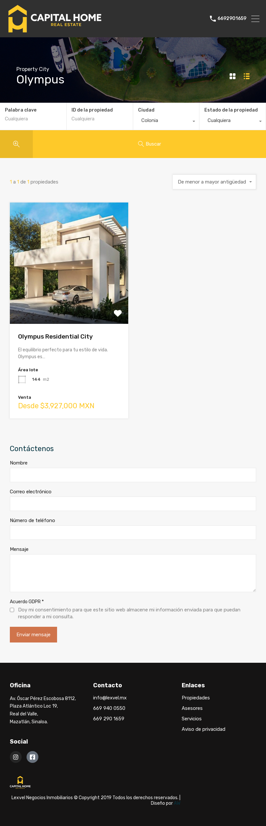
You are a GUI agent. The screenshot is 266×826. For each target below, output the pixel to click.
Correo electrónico (30, 492)
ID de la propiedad (92, 110)
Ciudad (146, 110)
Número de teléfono (32, 520)
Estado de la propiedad (231, 110)
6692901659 (231, 18)
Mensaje (19, 549)
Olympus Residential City (55, 336)
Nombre (19, 463)
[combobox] (166, 122)
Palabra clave (20, 110)
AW (177, 803)
